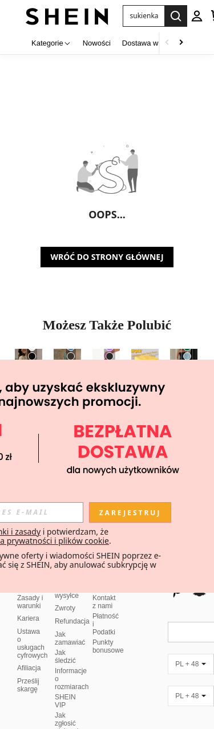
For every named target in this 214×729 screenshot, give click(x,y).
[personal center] (197, 16)
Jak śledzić (65, 643)
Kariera (28, 605)
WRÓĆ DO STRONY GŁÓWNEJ (106, 256)
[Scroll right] (181, 43)
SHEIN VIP (65, 687)
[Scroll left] (167, 43)
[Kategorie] (51, 43)
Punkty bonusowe (108, 633)
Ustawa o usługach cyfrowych (32, 630)
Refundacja (72, 608)
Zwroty (65, 594)
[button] (143, 16)
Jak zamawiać (70, 625)
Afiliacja (29, 654)
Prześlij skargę (28, 671)
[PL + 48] (190, 650)
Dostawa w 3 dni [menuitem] (149, 43)
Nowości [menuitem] (97, 43)
